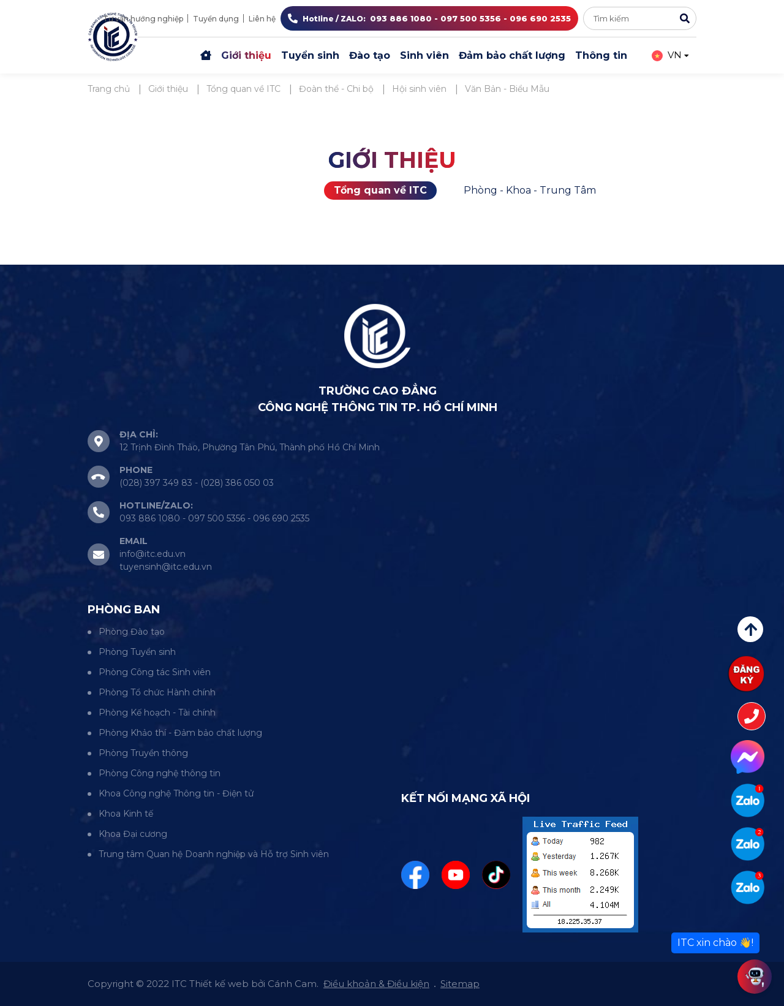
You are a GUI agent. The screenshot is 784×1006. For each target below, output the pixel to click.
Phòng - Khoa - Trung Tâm (530, 190)
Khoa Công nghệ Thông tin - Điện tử (176, 793)
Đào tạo (369, 55)
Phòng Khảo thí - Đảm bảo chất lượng (180, 732)
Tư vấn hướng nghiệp (143, 18)
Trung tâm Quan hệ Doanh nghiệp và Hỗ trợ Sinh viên (214, 854)
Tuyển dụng (216, 18)
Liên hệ (262, 18)
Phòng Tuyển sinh (137, 651)
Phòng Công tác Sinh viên (155, 672)
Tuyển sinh (310, 55)
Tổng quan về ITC (380, 190)
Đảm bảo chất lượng (512, 55)
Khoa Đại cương (133, 833)
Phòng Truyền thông (143, 752)
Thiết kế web (219, 983)
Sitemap (460, 983)
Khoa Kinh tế (126, 813)
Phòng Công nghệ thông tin (160, 773)
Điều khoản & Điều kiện (376, 983)
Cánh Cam (292, 983)
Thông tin (601, 55)
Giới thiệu (246, 55)
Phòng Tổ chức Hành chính (157, 692)
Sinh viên (424, 55)
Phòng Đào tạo (132, 631)
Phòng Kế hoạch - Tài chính (157, 712)
